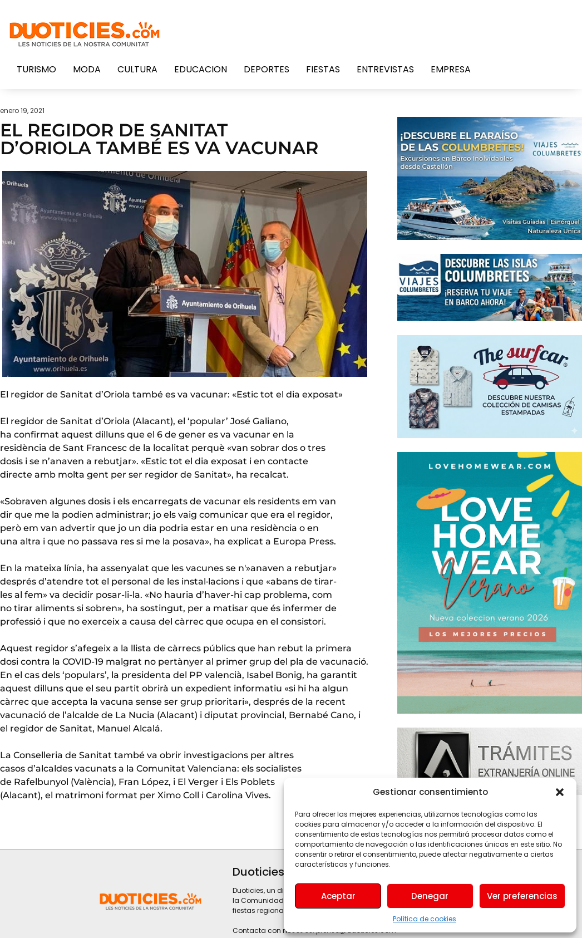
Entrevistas (385, 69)
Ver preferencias (522, 896)
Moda (87, 69)
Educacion (200, 69)
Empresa (451, 69)
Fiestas (323, 69)
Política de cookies (424, 919)
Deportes (266, 69)
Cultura (137, 69)
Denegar (429, 896)
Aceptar (338, 896)
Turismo (36, 69)
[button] (559, 792)
